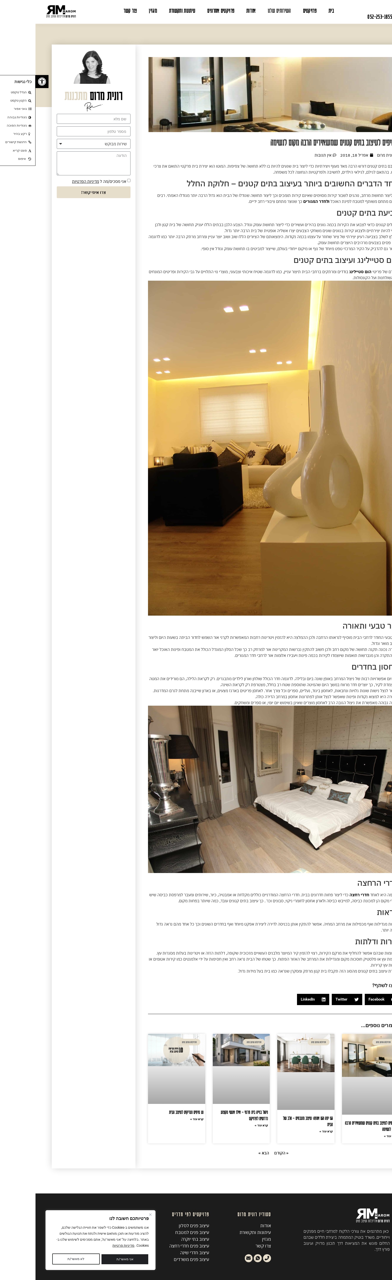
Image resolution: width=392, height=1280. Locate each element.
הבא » (228, 1152)
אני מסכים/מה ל (63, 181)
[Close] (115, 1216)
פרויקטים (274, 10)
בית (295, 10)
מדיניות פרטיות (88, 1247)
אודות (215, 10)
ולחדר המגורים (281, 201)
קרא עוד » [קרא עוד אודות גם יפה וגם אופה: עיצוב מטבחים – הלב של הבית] (290, 1131)
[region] (65, 1240)
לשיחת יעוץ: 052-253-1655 (356, 16)
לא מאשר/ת (87, 1259)
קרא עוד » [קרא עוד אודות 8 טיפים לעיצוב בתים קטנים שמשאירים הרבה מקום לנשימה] (355, 1136)
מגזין (117, 10)
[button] (346, 999)
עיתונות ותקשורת (147, 10)
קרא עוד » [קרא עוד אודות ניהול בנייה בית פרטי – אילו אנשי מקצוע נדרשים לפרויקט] (225, 1125)
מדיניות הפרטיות (50, 181)
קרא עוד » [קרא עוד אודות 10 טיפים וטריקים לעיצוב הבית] (161, 1119)
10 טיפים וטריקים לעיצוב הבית (151, 1112)
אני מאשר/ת (41, 1259)
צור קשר (94, 10)
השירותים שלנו (244, 10)
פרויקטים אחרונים (185, 10)
